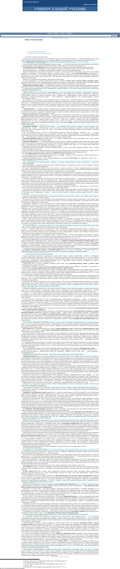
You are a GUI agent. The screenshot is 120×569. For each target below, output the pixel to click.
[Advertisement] (56, 45)
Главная (49, 33)
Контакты (56, 33)
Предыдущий (54, 556)
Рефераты (69, 33)
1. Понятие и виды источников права (36, 57)
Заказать (63, 33)
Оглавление (60, 556)
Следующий (65, 556)
